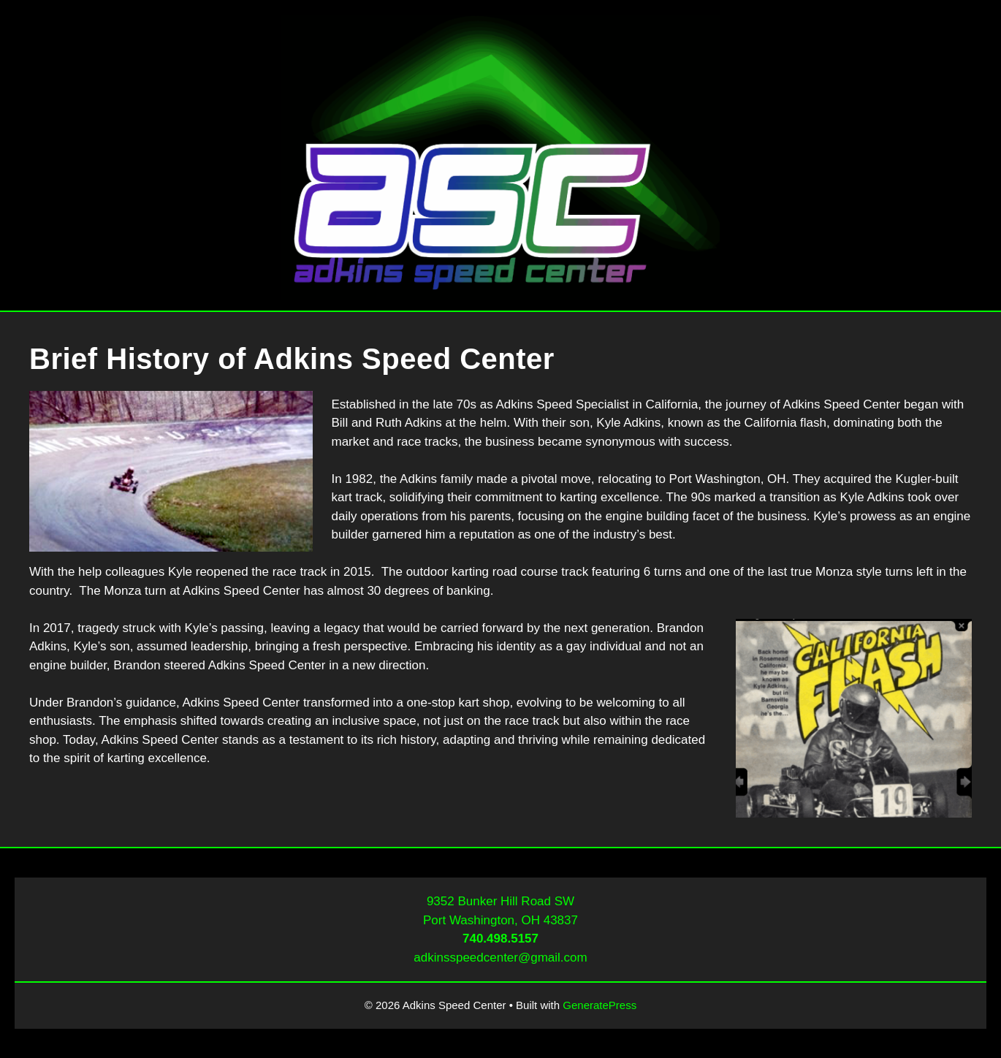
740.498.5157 (500, 938)
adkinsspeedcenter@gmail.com (500, 957)
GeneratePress (599, 1005)
